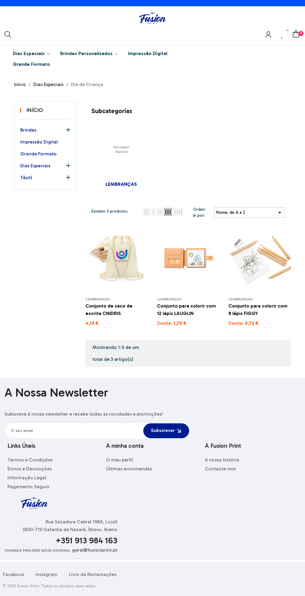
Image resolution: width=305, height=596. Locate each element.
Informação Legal (26, 477)
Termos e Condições (30, 460)
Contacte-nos (220, 469)
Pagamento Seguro (28, 486)
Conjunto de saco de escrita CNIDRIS (109, 309)
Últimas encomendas (129, 469)
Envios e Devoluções (29, 469)
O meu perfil (119, 460)
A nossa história (222, 460)
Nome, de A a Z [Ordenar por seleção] (249, 212)
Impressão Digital (39, 142)
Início (34, 110)
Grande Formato (38, 154)
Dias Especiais (35, 165)
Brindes (28, 130)
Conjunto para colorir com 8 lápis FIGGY (257, 309)
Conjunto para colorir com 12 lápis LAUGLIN (186, 309)
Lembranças (121, 184)
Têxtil (26, 177)
